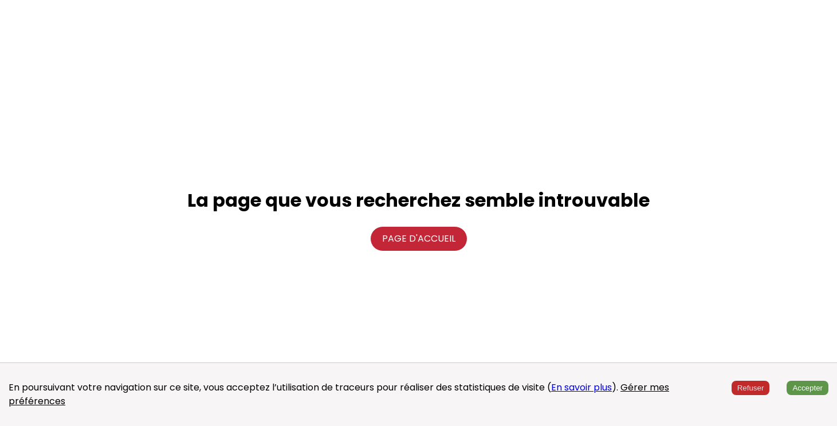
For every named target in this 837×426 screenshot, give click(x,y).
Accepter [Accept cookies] (807, 388)
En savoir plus (581, 387)
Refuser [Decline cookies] (750, 388)
